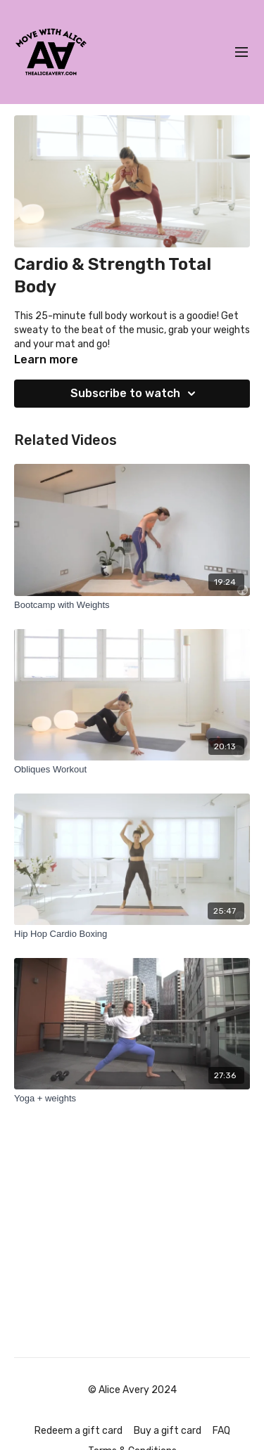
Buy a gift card (167, 1431)
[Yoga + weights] (132, 1099)
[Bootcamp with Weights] (132, 605)
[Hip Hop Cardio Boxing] (132, 934)
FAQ (221, 1431)
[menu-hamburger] (241, 52)
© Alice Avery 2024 (132, 1390)
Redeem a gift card (78, 1431)
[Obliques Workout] (132, 770)
